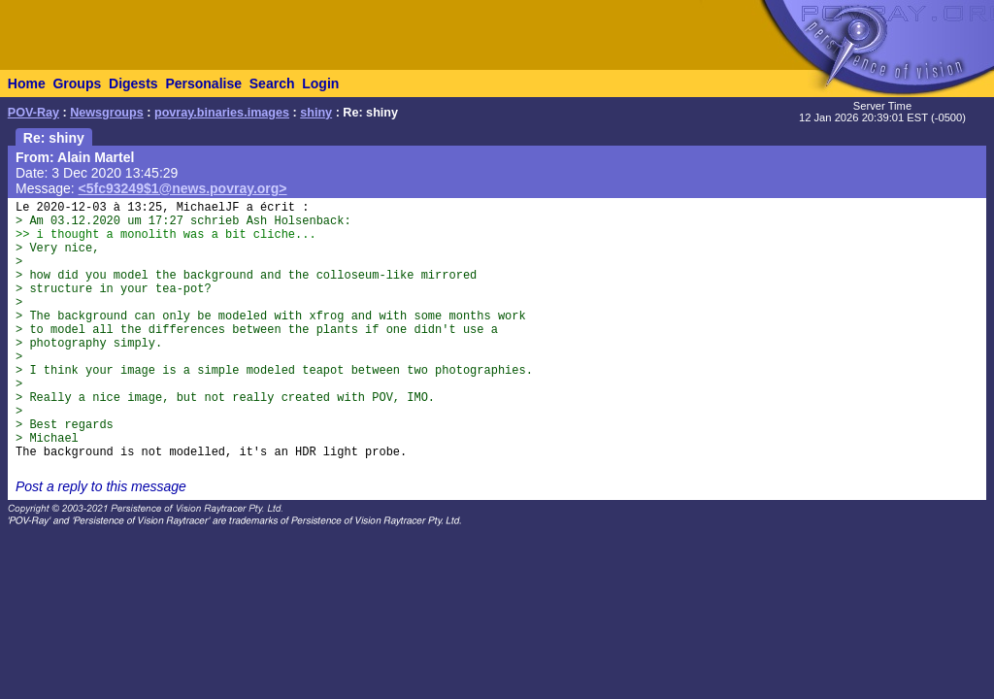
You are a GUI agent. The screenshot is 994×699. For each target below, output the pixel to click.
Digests (133, 83)
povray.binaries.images (221, 112)
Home (27, 83)
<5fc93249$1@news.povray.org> (183, 188)
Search (272, 83)
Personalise (203, 83)
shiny (316, 112)
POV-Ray (33, 112)
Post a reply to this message (101, 486)
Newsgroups (107, 112)
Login (320, 83)
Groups (76, 83)
